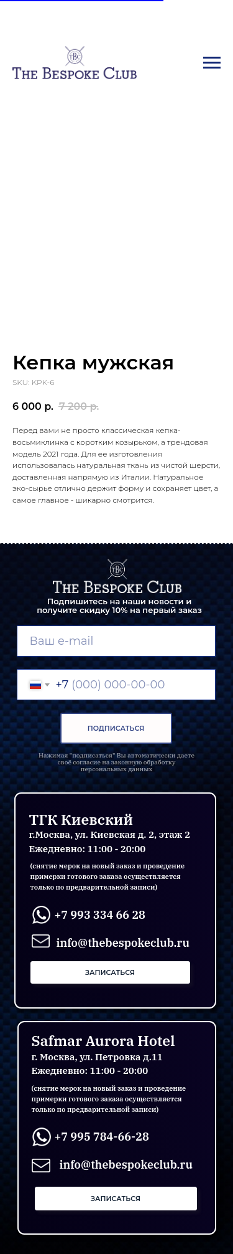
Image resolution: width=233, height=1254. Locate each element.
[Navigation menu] (212, 63)
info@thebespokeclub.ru (126, 1164)
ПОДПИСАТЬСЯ (116, 728)
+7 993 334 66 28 (100, 915)
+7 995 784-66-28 (102, 1136)
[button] (110, 972)
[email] (116, 641)
